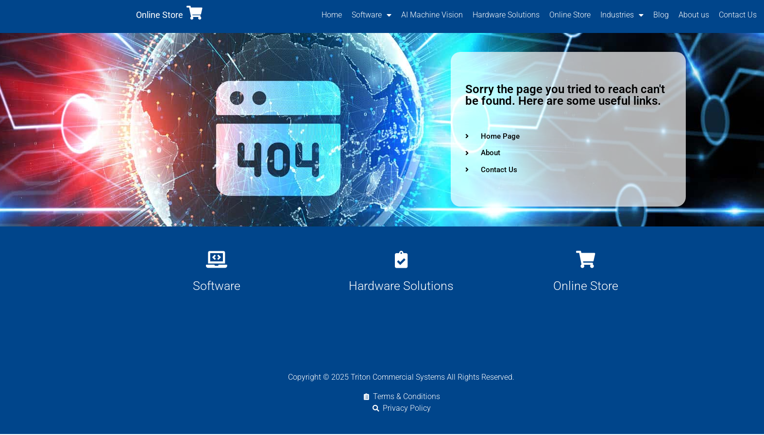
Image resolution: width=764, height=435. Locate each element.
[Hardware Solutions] (400, 259)
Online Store (159, 15)
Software (371, 15)
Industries (622, 15)
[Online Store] (194, 13)
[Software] (216, 259)
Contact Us (738, 15)
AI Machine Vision (432, 15)
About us (694, 15)
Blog (661, 15)
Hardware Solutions (506, 15)
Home (332, 15)
